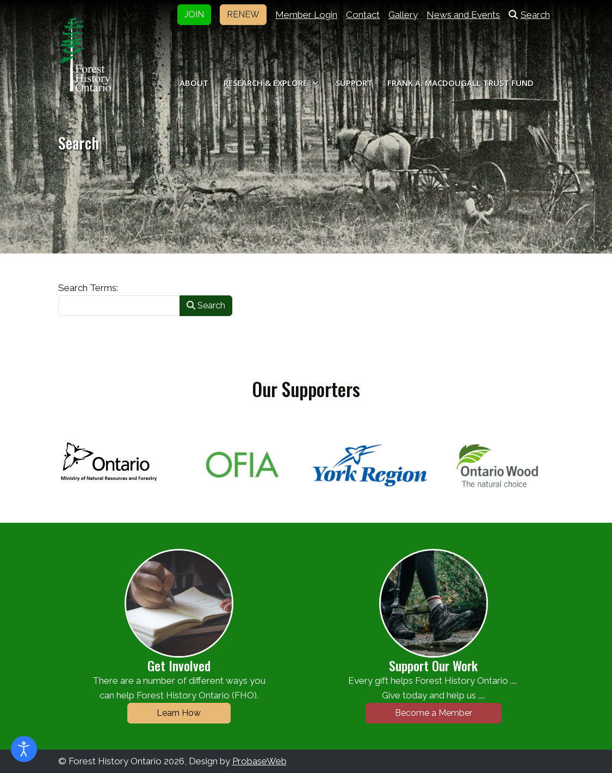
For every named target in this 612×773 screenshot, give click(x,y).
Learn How (179, 713)
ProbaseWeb (259, 761)
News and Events (463, 14)
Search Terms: (88, 287)
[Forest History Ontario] (85, 54)
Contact (363, 14)
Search (529, 14)
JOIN (194, 14)
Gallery (403, 14)
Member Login (306, 14)
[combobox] (119, 305)
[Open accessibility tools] (24, 749)
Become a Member (433, 713)
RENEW (243, 14)
